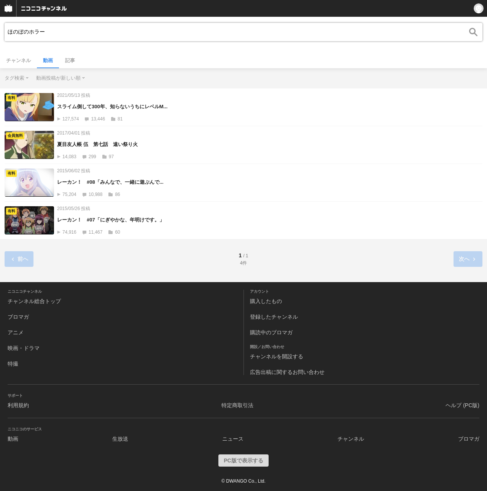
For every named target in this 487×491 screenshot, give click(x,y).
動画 (48, 60)
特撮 (13, 364)
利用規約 (18, 405)
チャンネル (18, 60)
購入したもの (266, 301)
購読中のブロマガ (271, 332)
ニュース (233, 439)
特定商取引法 (237, 405)
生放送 (120, 439)
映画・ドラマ (24, 348)
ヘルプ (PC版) (462, 405)
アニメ (16, 332)
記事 (70, 60)
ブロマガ (18, 317)
